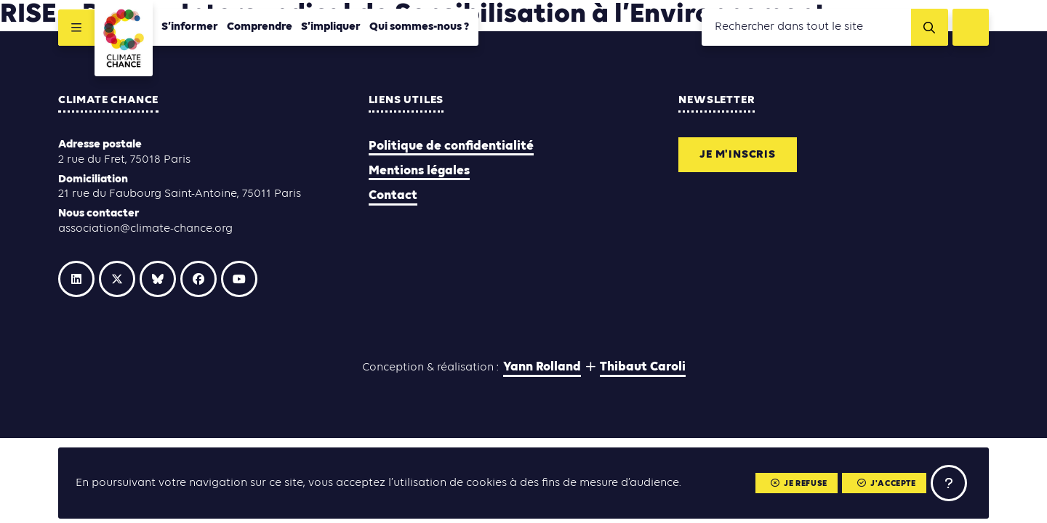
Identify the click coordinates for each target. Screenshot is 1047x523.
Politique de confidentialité (451, 146)
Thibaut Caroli (643, 367)
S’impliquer (331, 27)
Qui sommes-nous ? (419, 27)
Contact (393, 195)
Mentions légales (419, 171)
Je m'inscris (737, 154)
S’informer (189, 27)
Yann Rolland (542, 367)
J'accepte (886, 484)
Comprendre (259, 27)
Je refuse (799, 484)
